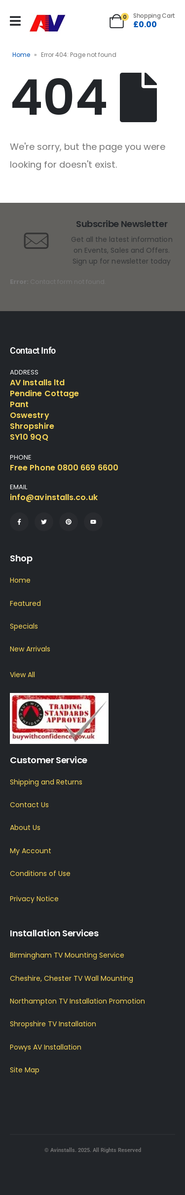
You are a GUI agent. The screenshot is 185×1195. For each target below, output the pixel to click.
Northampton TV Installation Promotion (77, 1001)
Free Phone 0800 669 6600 (64, 467)
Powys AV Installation (45, 1047)
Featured (25, 603)
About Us (25, 827)
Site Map (24, 1070)
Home (21, 54)
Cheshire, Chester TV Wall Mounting (71, 978)
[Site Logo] (47, 23)
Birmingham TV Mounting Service (67, 955)
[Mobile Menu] (15, 21)
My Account (30, 851)
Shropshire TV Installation (53, 1024)
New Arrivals (30, 649)
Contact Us (29, 805)
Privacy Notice (34, 899)
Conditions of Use (40, 873)
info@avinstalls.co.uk (54, 497)
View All (22, 675)
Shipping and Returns (46, 782)
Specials (24, 626)
